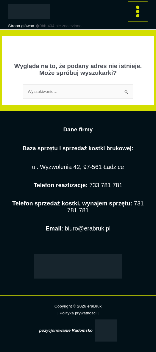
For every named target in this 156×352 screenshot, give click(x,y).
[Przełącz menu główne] (138, 11)
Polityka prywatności (79, 313)
